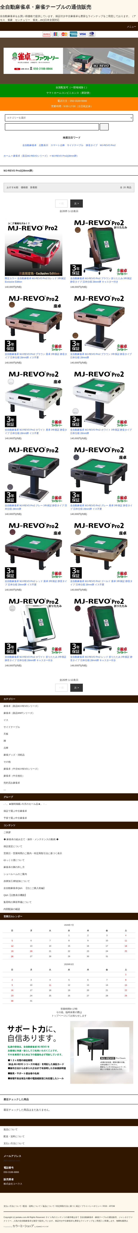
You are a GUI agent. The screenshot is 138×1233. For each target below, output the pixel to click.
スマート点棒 (58, 145)
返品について (48, 1206)
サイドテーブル (75, 145)
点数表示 (43, 145)
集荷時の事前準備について (18, 902)
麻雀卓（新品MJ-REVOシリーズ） (31, 156)
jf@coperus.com (12, 1160)
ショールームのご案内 (15, 874)
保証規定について (13, 846)
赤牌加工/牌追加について (17, 881)
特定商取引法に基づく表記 (68, 1206)
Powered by (26, 1227)
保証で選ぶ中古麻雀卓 (15, 811)
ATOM (112, 1206)
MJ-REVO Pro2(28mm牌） (65, 156)
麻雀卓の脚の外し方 (14, 867)
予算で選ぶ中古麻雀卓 (15, 818)
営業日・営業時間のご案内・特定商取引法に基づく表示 (33, 853)
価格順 (24, 187)
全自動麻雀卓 (29, 145)
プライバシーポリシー (91, 1206)
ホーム (7, 156)
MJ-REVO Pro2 (108, 145)
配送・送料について (32, 1206)
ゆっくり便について (14, 860)
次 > (76, 203)
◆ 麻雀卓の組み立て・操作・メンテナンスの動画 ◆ (31, 839)
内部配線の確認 (12, 909)
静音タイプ (92, 145)
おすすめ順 (12, 187)
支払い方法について (12, 1206)
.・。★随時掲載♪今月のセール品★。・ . (25, 804)
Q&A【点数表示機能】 (15, 895)
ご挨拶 (7, 832)
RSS (105, 1206)
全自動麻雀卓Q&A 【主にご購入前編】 (25, 888)
